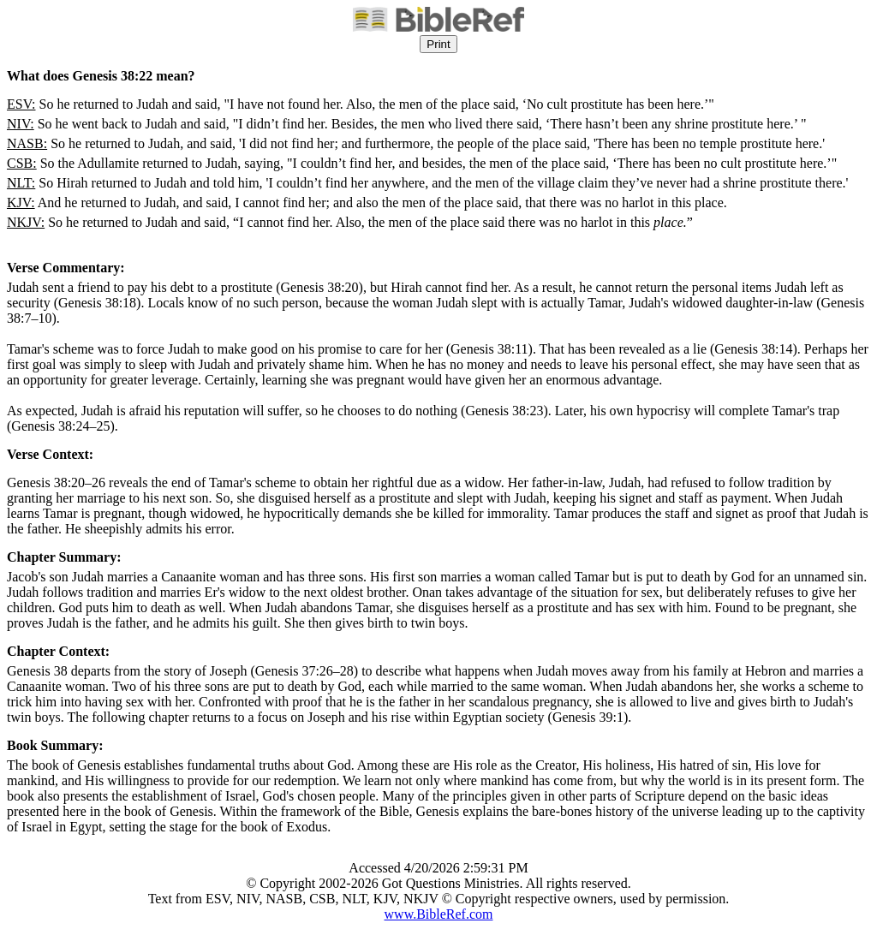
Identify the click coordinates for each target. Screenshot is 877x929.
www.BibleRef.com (439, 914)
